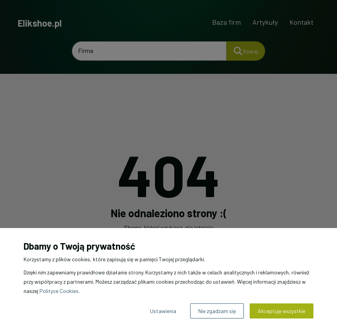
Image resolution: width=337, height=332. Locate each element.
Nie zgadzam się (217, 311)
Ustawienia (163, 311)
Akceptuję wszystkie (281, 311)
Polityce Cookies (58, 291)
